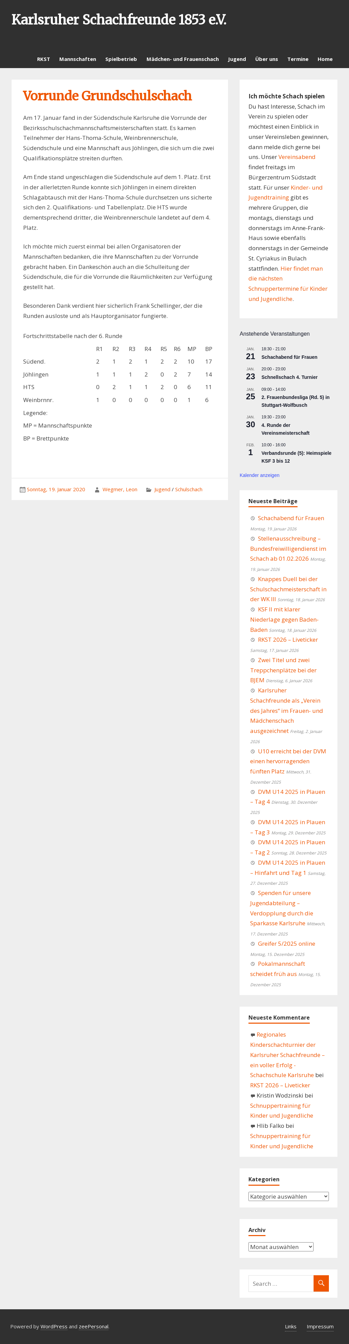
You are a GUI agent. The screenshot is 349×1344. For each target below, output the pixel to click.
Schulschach (188, 489)
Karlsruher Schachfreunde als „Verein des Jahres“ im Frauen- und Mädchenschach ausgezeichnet (286, 710)
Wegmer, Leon (120, 489)
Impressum (320, 1326)
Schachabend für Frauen (289, 357)
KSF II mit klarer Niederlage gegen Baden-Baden (284, 619)
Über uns (266, 58)
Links (291, 1326)
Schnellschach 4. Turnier (289, 377)
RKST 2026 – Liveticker (288, 639)
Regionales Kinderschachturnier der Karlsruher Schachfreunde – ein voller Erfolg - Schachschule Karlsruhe (287, 1054)
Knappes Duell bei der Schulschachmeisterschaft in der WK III (288, 589)
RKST (43, 58)
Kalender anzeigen (259, 475)
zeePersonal (93, 1326)
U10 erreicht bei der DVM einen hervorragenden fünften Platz (288, 761)
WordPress (54, 1326)
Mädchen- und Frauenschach (183, 58)
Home (325, 58)
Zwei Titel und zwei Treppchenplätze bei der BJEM (283, 670)
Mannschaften (77, 58)
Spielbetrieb (121, 58)
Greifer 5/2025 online (286, 943)
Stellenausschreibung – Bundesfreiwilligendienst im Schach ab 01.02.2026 (288, 548)
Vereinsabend (297, 157)
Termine (297, 58)
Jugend (237, 58)
